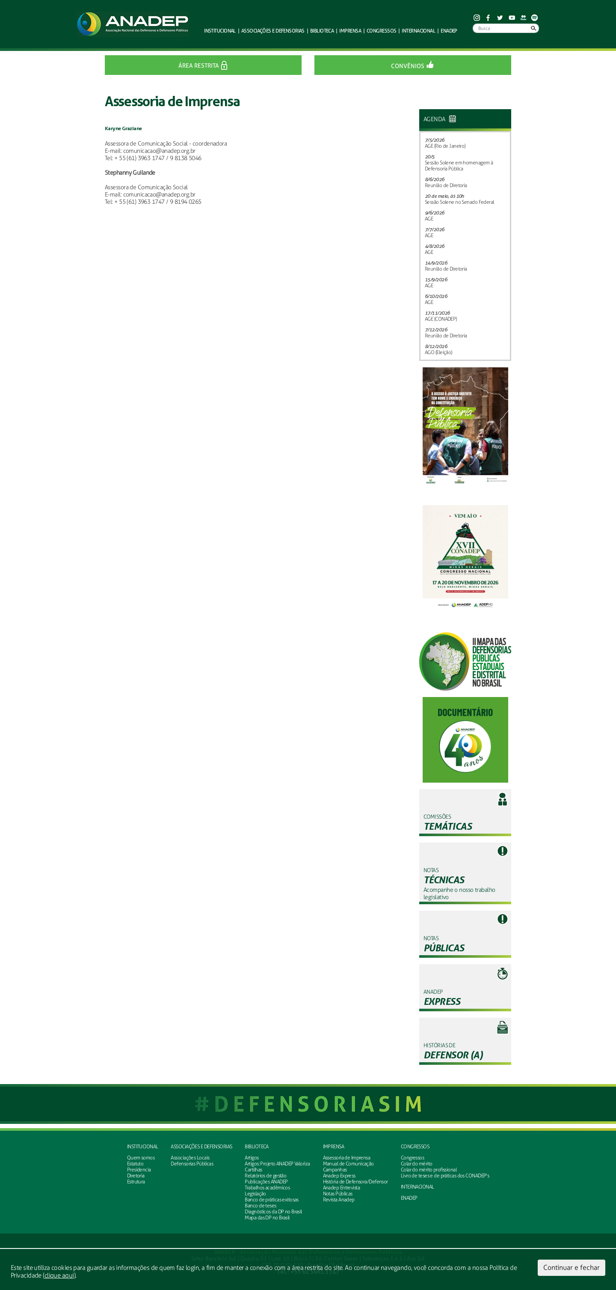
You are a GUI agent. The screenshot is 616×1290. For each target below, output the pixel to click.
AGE (429, 219)
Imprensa (333, 1147)
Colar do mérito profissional (428, 1170)
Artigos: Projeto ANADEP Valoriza (277, 1164)
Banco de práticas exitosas (271, 1200)
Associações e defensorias (201, 1147)
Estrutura (136, 1182)
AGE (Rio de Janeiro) (445, 146)
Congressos (415, 1147)
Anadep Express (339, 1176)
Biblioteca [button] (322, 30)
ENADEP (449, 30)
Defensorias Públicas (192, 1164)
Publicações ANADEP (266, 1182)
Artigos (251, 1158)
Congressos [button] (381, 30)
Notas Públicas (337, 1194)
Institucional (142, 1147)
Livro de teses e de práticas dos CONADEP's (445, 1176)
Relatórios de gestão (265, 1176)
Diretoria (136, 1176)
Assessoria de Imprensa (346, 1158)
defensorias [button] (273, 30)
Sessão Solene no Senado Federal (459, 202)
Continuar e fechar (571, 1267)
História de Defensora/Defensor (355, 1182)
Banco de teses (260, 1206)
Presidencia (139, 1170)
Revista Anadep (339, 1200)
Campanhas (335, 1170)
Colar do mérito (416, 1164)
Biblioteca (256, 1147)
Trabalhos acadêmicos (267, 1188)
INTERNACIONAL (417, 1187)
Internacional (418, 30)
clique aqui (59, 1275)
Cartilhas (253, 1170)
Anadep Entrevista (341, 1188)
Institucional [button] (220, 30)
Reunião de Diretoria (446, 185)
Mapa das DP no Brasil (267, 1218)
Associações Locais (190, 1158)
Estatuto (135, 1164)
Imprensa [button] (350, 30)
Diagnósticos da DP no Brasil (273, 1212)
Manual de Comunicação (348, 1164)
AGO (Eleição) (438, 352)
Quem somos (140, 1158)
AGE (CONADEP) (441, 319)
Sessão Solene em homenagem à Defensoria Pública (459, 166)
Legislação (255, 1194)
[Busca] (506, 28)
